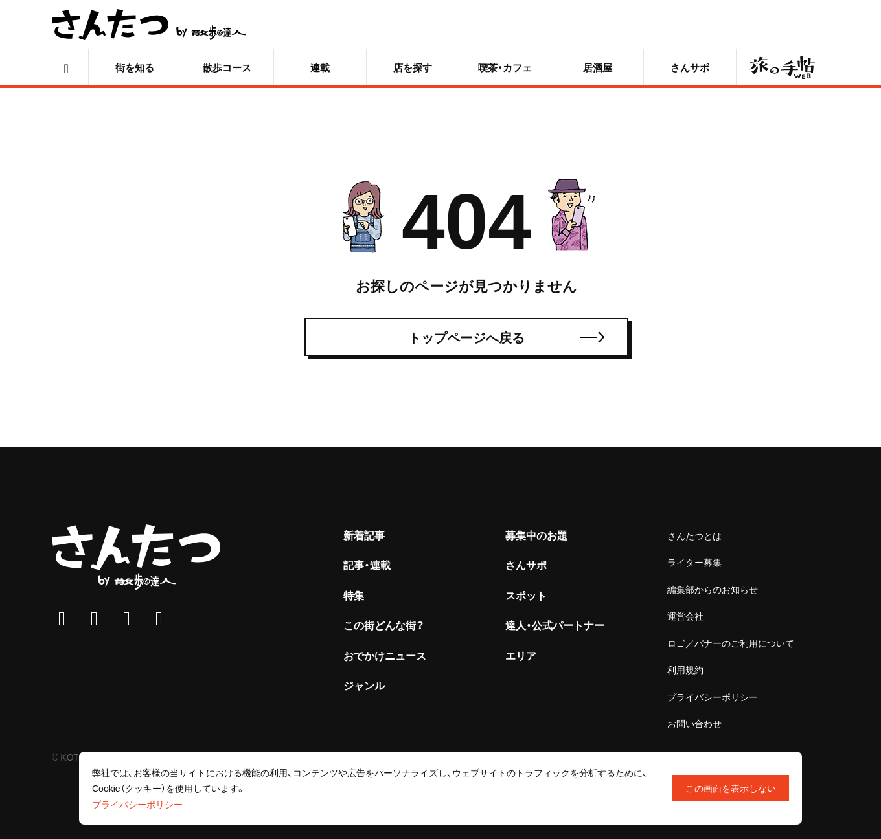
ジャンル (364, 685)
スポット (526, 595)
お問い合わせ (694, 723)
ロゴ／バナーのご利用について (730, 642)
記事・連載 (367, 564)
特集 (353, 595)
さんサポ (526, 564)
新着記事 (364, 535)
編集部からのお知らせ (712, 589)
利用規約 (685, 669)
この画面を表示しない (730, 787)
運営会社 (685, 615)
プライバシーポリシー (712, 696)
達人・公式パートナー (554, 624)
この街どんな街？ (383, 624)
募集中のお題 (536, 535)
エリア (520, 655)
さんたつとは (694, 535)
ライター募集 (694, 561)
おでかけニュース (384, 655)
